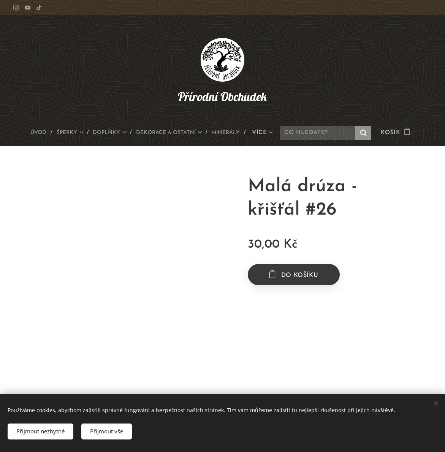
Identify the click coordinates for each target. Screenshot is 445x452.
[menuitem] (30, 132)
